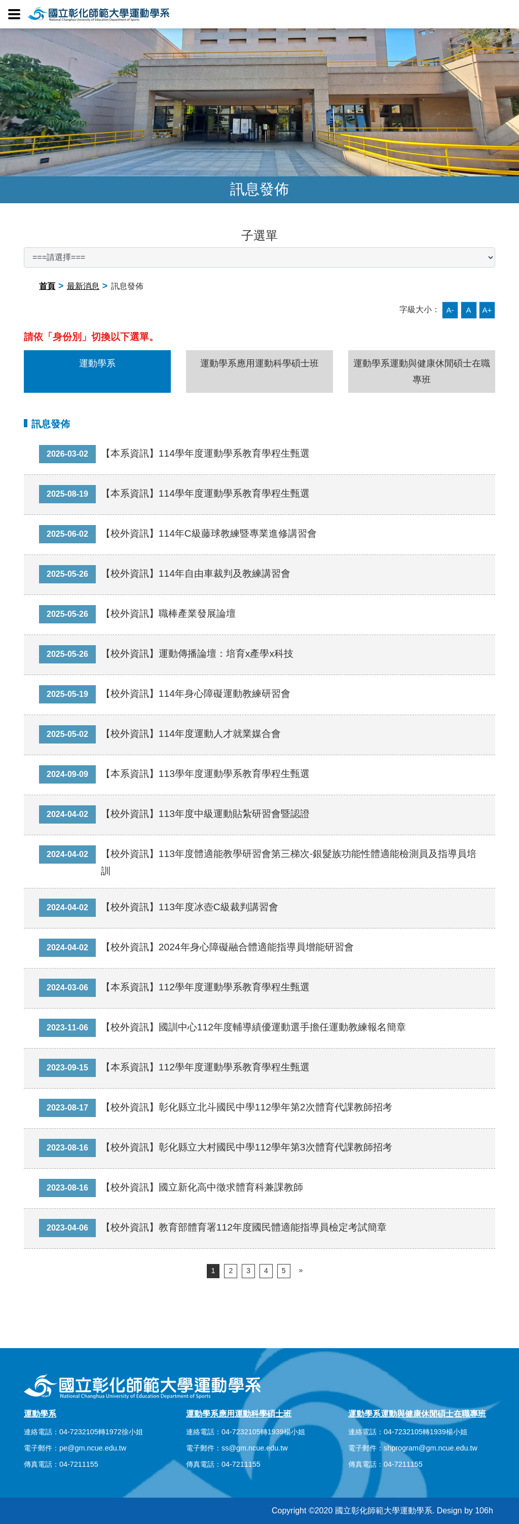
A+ (487, 310)
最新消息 (83, 286)
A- (450, 310)
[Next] (301, 1270)
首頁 (47, 286)
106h (484, 1510)
